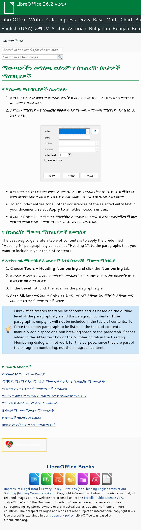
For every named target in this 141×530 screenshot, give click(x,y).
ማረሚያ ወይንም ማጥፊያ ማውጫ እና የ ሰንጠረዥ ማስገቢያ (44, 395)
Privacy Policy (51, 489)
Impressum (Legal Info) (21, 489)
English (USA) (17, 28)
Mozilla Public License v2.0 (103, 497)
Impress (67, 19)
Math (112, 19)
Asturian (77, 28)
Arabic (58, 28)
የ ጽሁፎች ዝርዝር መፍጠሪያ (21, 417)
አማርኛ (42, 28)
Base (98, 19)
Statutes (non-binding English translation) (95, 489)
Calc (51, 19)
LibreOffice (13, 19)
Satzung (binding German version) (29, 493)
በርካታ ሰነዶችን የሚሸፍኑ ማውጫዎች (28, 424)
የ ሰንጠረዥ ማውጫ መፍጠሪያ (23, 374)
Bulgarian (99, 28)
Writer (36, 19)
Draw (84, 19)
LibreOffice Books (70, 466)
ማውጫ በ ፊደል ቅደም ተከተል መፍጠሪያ (30, 403)
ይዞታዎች (10, 40)
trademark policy (61, 515)
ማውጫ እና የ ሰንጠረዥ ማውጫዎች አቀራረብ (34, 388)
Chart (126, 19)
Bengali (120, 28)
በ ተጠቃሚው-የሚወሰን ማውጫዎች (28, 410)
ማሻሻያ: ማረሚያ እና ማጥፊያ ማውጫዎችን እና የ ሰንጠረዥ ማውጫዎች (53, 381)
